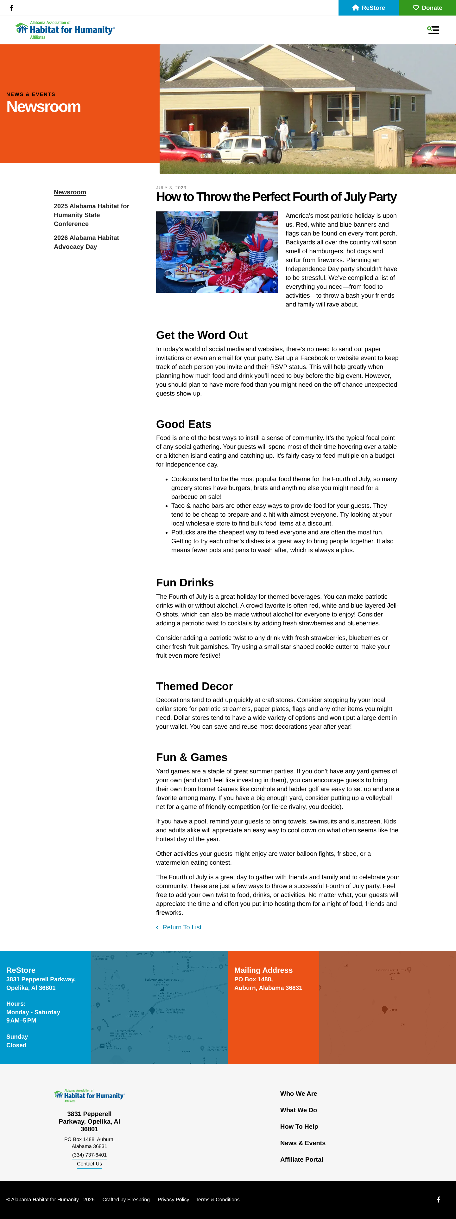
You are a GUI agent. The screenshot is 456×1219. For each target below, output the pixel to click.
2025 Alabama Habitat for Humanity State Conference (91, 215)
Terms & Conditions (218, 1200)
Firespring (138, 1200)
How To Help (299, 1126)
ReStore (368, 8)
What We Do (298, 1110)
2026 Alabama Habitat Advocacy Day (86, 242)
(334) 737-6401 (89, 1155)
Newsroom (70, 192)
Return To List (181, 927)
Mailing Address (263, 970)
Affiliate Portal (301, 1159)
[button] (433, 30)
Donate (427, 8)
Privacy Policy (173, 1200)
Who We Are (298, 1093)
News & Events (303, 1143)
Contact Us (89, 1164)
